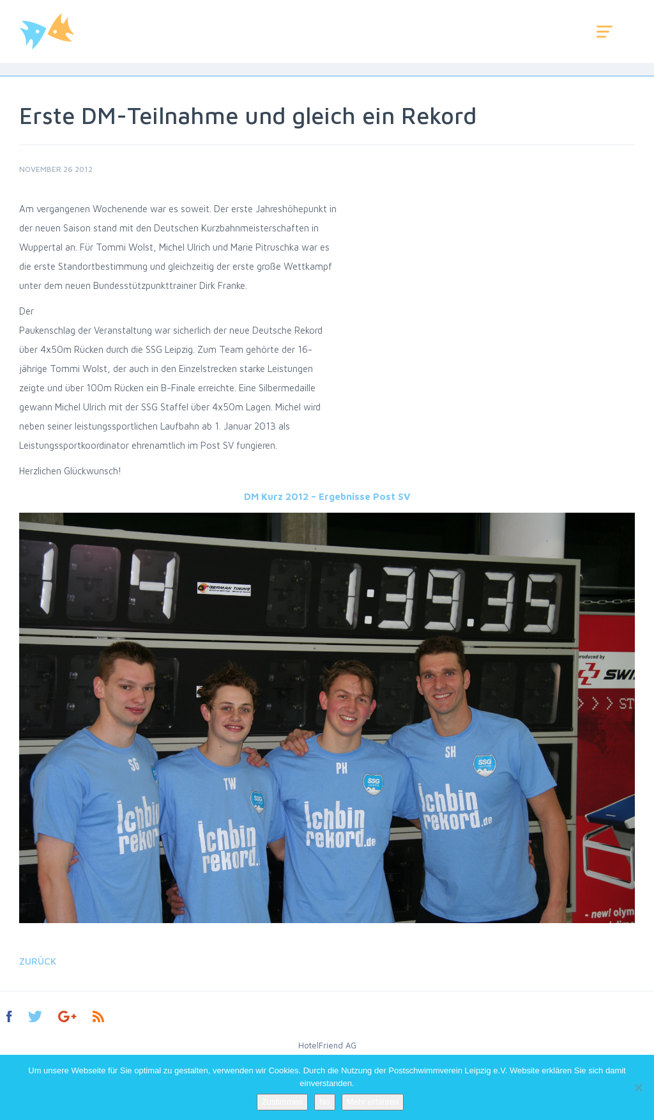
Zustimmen (282, 1102)
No (324, 1102)
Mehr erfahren (373, 1102)
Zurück (37, 961)
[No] (638, 1087)
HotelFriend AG (327, 1045)
